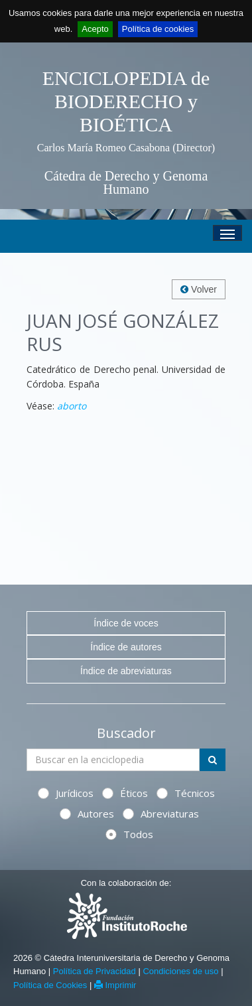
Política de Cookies (50, 985)
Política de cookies (158, 29)
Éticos (125, 793)
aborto (71, 405)
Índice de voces (126, 623)
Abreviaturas (161, 813)
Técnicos (186, 793)
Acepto (95, 29)
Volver (198, 289)
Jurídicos (66, 793)
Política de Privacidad (94, 971)
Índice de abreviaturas (126, 671)
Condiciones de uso (180, 971)
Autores (87, 813)
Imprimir (115, 985)
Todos (129, 834)
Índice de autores (125, 647)
